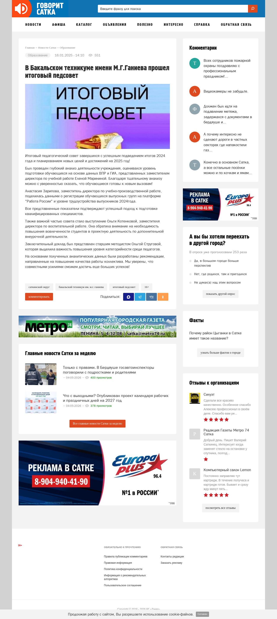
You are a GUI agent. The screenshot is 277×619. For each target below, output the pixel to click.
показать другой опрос (220, 294)
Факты (196, 320)
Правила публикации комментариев (125, 556)
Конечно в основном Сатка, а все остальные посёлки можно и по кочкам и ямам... (228, 167)
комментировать (39, 296)
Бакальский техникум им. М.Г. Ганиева (81, 287)
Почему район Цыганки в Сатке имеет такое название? (215, 335)
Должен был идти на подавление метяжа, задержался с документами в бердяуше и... (228, 114)
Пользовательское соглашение (122, 585)
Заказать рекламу (171, 562)
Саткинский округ (39, 287)
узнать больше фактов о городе (220, 352)
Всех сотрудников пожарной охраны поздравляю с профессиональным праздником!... (227, 68)
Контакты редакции (172, 556)
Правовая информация (118, 562)
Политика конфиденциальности (123, 569)
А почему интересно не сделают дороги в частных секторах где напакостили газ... (225, 142)
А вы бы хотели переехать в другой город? (219, 240)
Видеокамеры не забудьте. (226, 91)
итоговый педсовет (124, 287)
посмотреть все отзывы (221, 508)
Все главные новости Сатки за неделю (97, 423)
